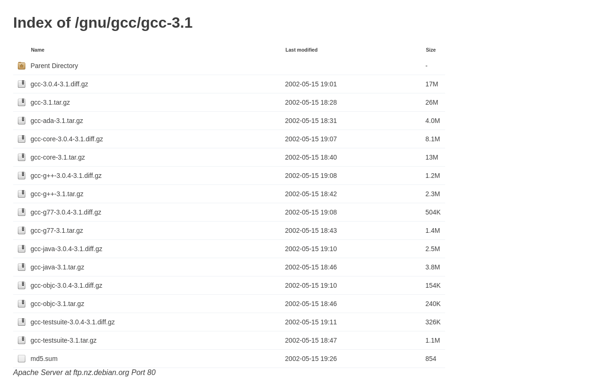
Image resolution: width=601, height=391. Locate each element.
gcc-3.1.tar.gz (50, 102)
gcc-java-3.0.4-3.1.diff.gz (66, 249)
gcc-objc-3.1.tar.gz (57, 303)
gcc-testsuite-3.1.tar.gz (64, 340)
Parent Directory (54, 65)
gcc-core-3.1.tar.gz (58, 157)
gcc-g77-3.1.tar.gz (57, 230)
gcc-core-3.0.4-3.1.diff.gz (67, 139)
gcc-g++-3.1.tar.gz (57, 194)
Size (431, 50)
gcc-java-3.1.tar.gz (57, 267)
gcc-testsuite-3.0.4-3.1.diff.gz (73, 322)
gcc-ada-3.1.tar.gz (57, 120)
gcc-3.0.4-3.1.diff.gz (59, 84)
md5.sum (44, 358)
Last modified (301, 50)
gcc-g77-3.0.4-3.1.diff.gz (66, 212)
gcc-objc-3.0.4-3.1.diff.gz (66, 285)
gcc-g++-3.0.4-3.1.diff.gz (66, 175)
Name (38, 50)
